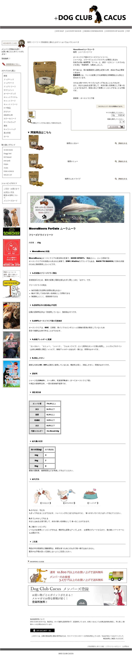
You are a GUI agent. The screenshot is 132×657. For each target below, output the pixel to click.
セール (6, 136)
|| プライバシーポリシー (113, 646)
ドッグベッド (9, 79)
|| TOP (127, 31)
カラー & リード (10, 119)
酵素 (5, 76)
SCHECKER (8, 150)
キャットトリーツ (10, 104)
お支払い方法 (9, 192)
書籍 (5, 126)
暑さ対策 (7, 133)
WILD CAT (8, 175)
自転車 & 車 (8, 115)
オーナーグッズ (10, 94)
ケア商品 (7, 108)
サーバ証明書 (84, 636)
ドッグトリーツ (10, 87)
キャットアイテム (10, 97)
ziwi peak (7, 161)
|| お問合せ (125, 646)
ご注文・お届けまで (11, 189)
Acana (6, 168)
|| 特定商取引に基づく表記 (95, 646)
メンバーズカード (10, 201)
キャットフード (10, 101)
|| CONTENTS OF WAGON (114, 31)
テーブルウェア (10, 122)
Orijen (6, 164)
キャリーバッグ (10, 129)
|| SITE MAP (59, 31)
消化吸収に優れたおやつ (50, 42)
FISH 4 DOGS (9, 171)
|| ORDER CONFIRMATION (93, 31)
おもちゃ (7, 111)
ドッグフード (9, 83)
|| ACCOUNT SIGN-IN (73, 31)
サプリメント (9, 90)
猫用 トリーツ (32, 42)
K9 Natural (7, 157)
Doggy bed (7, 154)
